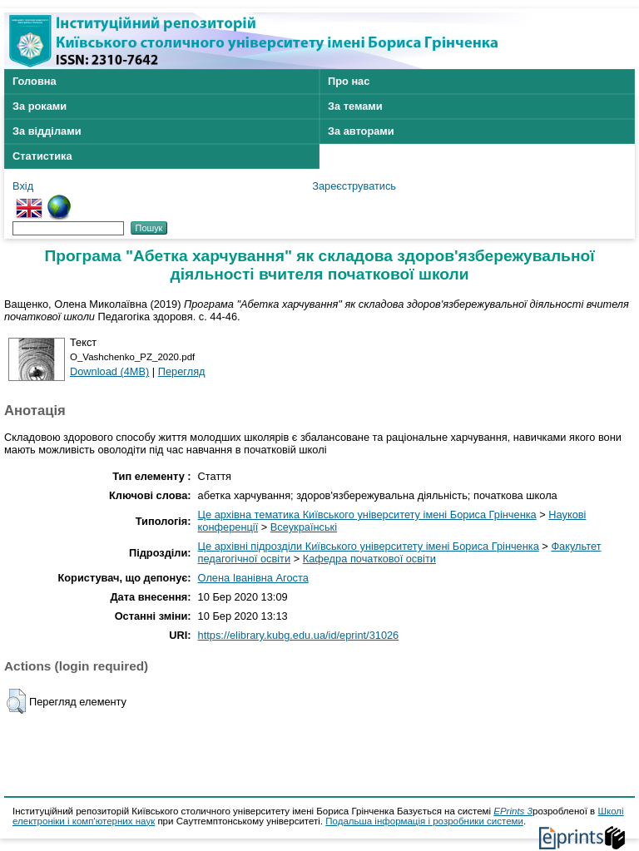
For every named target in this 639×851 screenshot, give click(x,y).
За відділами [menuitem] (47, 131)
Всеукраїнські (303, 527)
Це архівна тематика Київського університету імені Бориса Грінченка (367, 514)
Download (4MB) (109, 371)
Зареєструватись (354, 186)
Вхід (22, 186)
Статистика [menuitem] (42, 156)
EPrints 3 (512, 811)
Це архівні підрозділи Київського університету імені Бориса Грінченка (368, 546)
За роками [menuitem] (39, 106)
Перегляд (182, 371)
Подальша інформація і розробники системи (424, 821)
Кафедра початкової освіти (369, 558)
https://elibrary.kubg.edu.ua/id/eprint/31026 (298, 635)
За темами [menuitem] (355, 106)
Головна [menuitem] (34, 81)
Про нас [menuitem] (348, 81)
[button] (16, 701)
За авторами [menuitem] (361, 131)
